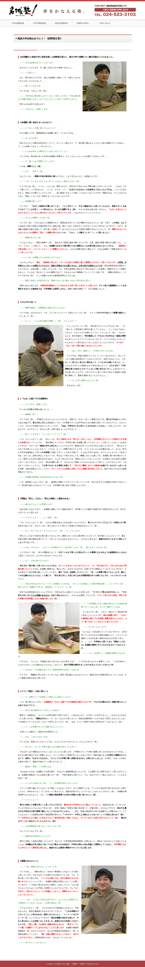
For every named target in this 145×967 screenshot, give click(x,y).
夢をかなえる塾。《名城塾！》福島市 (71, 964)
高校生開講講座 (61, 23)
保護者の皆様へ (83, 23)
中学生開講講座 (39, 23)
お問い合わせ (104, 23)
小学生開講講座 (17, 23)
